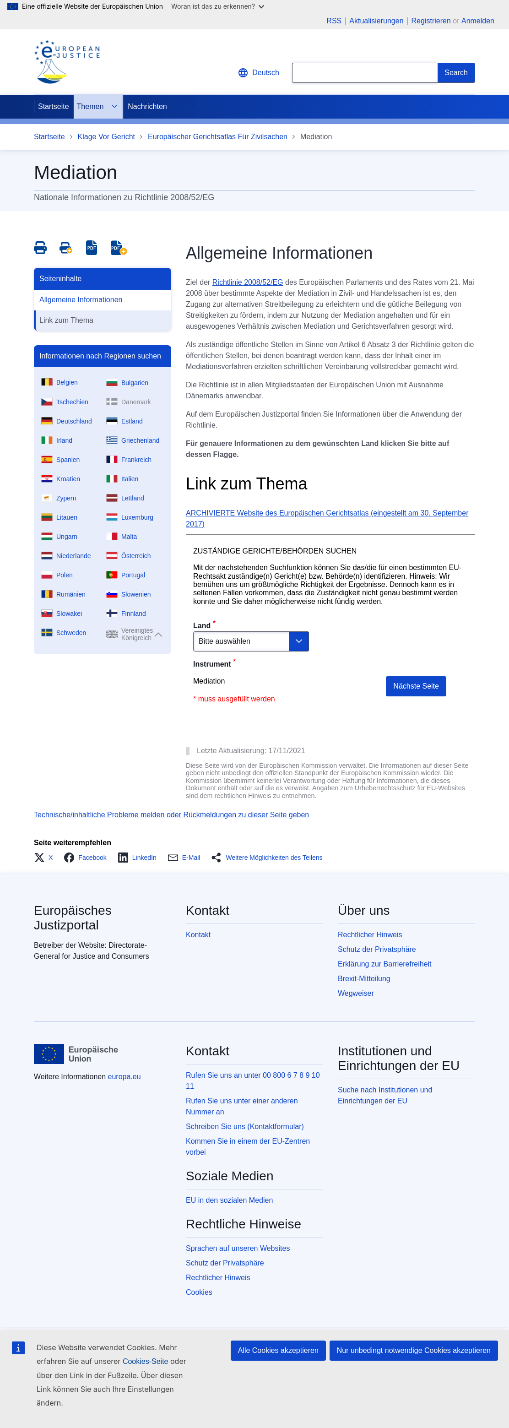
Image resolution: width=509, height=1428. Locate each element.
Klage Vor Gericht (106, 137)
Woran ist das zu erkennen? (217, 6)
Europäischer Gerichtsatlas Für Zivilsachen (217, 137)
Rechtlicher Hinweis (370, 935)
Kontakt (198, 935)
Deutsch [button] (258, 72)
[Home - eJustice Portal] (67, 62)
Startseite (53, 106)
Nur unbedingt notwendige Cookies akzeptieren (414, 1350)
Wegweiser (356, 993)
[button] (46, 857)
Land (202, 626)
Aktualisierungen (376, 21)
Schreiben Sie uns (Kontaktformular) (245, 1126)
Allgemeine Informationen (80, 300)
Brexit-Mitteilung (364, 979)
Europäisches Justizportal (73, 917)
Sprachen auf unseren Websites (238, 1248)
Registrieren (431, 21)
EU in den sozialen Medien (229, 1200)
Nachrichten (147, 106)
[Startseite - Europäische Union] (76, 1054)
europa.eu (124, 1077)
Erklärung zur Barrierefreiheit (385, 964)
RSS (333, 21)
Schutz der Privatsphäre (377, 949)
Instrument (212, 664)
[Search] (456, 73)
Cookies (199, 1292)
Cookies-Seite (145, 1361)
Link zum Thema (66, 320)
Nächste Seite (416, 686)
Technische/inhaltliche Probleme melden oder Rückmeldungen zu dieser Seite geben (171, 815)
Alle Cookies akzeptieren (278, 1350)
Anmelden (477, 21)
